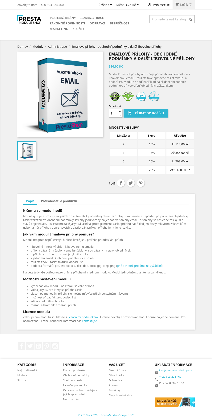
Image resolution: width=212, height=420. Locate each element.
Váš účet (117, 364)
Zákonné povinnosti (67, 23)
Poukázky (114, 390)
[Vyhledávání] (172, 19)
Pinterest (141, 183)
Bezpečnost (119, 23)
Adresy (113, 385)
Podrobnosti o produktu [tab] (59, 201)
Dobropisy (115, 380)
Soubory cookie (72, 380)
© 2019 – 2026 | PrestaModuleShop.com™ (106, 415)
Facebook (21, 346)
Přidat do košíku (146, 113)
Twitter (30, 346)
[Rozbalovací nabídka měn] (133, 5)
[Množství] (113, 113)
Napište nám (71, 399)
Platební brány (63, 18)
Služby (78, 29)
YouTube (38, 346)
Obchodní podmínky (76, 375)
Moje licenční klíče (120, 395)
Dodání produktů (74, 370)
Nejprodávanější (27, 370)
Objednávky (116, 375)
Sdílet (121, 183)
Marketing (59, 29)
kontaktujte (89, 321)
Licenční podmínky (75, 385)
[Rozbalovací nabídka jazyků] (106, 5)
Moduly (22, 375)
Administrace (92, 18)
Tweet (131, 183)
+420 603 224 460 (170, 376)
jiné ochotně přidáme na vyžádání (139, 266)
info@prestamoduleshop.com (176, 370)
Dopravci (97, 23)
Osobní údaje (117, 370)
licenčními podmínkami (83, 317)
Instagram (55, 346)
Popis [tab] (30, 201)
